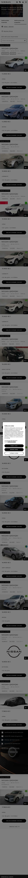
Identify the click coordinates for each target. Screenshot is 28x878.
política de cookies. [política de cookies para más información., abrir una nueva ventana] (12, 441)
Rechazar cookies (14, 449)
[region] (14, 439)
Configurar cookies (14, 453)
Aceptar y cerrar (14, 445)
